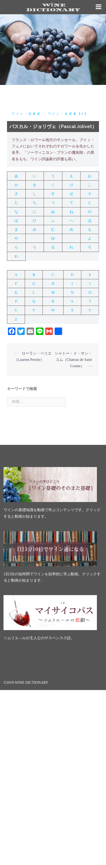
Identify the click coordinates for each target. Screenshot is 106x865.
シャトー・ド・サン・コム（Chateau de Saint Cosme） (73, 359)
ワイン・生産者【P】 (68, 113)
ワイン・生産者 (26, 113)
